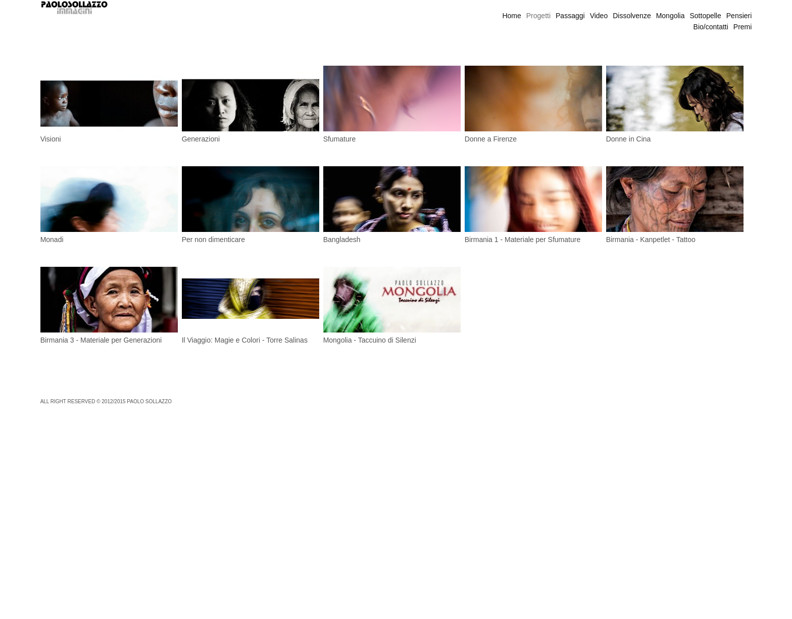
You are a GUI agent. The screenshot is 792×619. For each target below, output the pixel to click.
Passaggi (570, 16)
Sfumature (339, 139)
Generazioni (201, 139)
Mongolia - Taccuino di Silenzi (369, 340)
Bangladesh (342, 239)
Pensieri (739, 16)
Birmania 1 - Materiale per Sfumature (523, 239)
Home (511, 16)
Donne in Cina (628, 139)
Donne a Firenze (491, 139)
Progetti (538, 16)
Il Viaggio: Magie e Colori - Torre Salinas (245, 340)
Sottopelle (705, 16)
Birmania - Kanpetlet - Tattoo (651, 239)
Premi (742, 27)
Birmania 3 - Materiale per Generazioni (101, 340)
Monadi (52, 239)
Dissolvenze (632, 16)
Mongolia (670, 16)
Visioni (50, 139)
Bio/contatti (711, 27)
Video (599, 16)
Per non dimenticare (213, 239)
